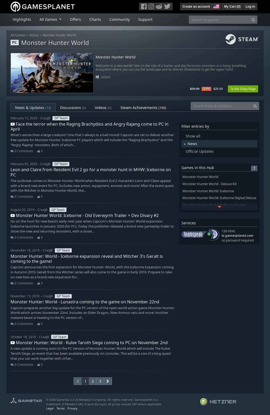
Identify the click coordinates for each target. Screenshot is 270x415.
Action (34, 35)
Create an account (196, 6)
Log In (250, 6)
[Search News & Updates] (221, 106)
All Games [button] (49, 19)
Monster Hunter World (59, 35)
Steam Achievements (143, 107)
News (192, 143)
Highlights (22, 19)
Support (145, 19)
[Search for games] (219, 20)
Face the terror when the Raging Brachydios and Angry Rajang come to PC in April (89, 126)
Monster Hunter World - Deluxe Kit (209, 184)
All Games (18, 35)
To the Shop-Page (243, 89)
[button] (215, 5)
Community (119, 19)
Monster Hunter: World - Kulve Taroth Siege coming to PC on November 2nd (89, 342)
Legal (50, 408)
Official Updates (200, 151)
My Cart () (232, 6)
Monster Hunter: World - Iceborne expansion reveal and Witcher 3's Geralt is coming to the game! (87, 258)
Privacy (73, 408)
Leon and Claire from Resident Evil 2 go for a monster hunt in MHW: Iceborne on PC (91, 172)
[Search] (253, 20)
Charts (95, 19)
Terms (60, 408)
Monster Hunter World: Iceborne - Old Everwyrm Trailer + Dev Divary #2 (85, 215)
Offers (75, 19)
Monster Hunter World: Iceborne (208, 191)
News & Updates (33, 107)
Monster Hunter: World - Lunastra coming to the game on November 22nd (85, 302)
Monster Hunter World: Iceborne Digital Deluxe (219, 198)
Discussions (73, 107)
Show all (193, 136)
